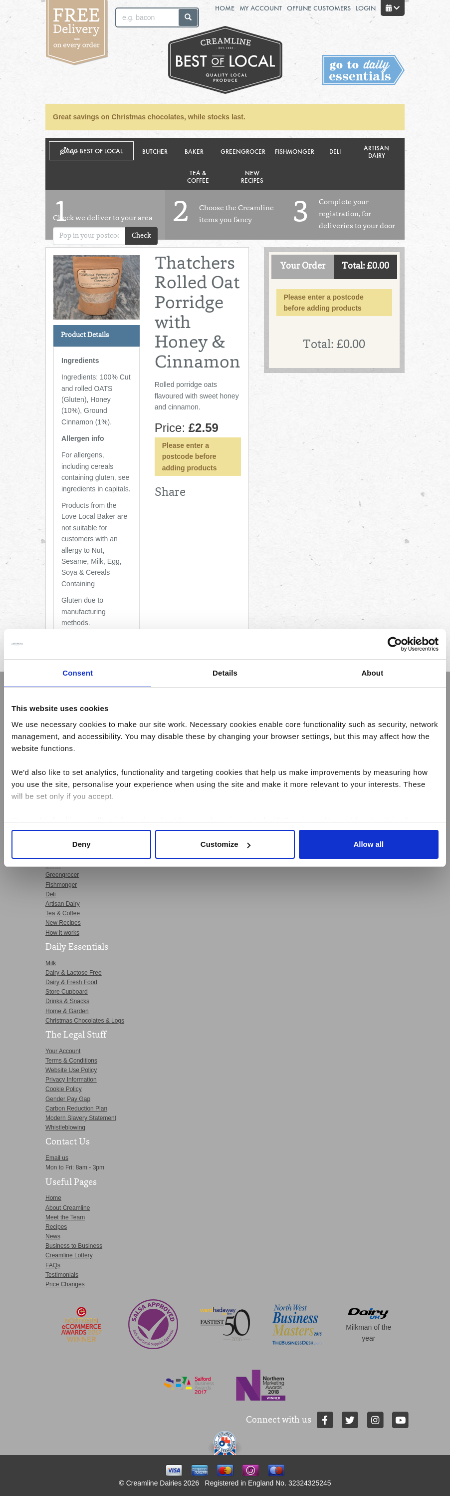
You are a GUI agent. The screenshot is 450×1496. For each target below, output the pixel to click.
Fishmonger (294, 151)
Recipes (56, 1226)
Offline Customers (319, 7)
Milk (50, 963)
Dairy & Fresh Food (71, 982)
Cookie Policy (63, 1089)
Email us (56, 1157)
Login (366, 7)
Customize (225, 844)
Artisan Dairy (376, 151)
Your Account (62, 1051)
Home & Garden (67, 1011)
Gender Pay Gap (67, 1099)
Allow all (368, 844)
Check (141, 235)
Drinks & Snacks (67, 1001)
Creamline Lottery (69, 1255)
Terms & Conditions (71, 1060)
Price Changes (65, 1284)
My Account (260, 7)
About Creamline (67, 1207)
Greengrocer (243, 151)
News (52, 1236)
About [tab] (372, 673)
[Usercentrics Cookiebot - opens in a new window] (395, 644)
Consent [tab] (77, 673)
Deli (335, 151)
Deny (81, 844)
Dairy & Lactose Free (73, 972)
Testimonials (61, 1274)
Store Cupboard (66, 991)
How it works (62, 932)
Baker (194, 151)
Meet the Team (65, 1217)
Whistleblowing (65, 1127)
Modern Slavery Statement (80, 1118)
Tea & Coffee (198, 176)
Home (224, 7)
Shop (91, 151)
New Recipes (252, 176)
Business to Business (73, 1245)
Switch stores (363, 70)
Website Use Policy (71, 1070)
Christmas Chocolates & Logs (84, 1020)
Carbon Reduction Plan (76, 1108)
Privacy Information (71, 1079)
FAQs (52, 1265)
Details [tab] (225, 673)
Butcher (155, 151)
